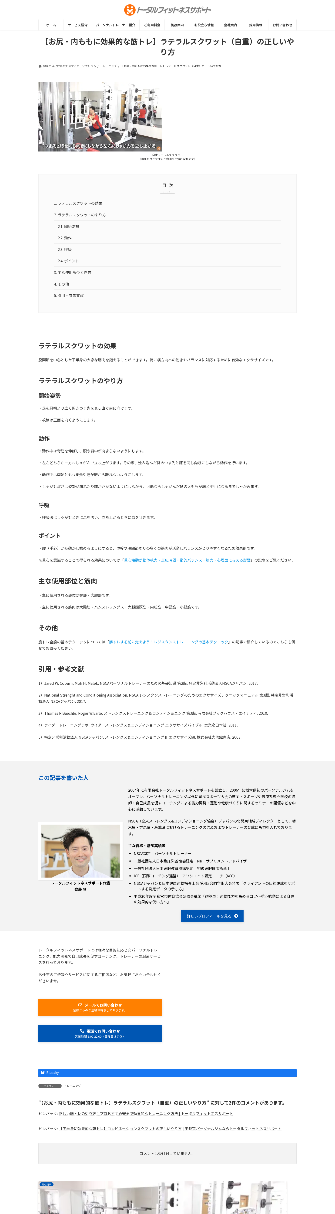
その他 (61, 286)
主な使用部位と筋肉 (72, 274)
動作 (65, 238)
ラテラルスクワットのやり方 (80, 215)
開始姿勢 (69, 227)
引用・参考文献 (69, 297)
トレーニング (72, 1088)
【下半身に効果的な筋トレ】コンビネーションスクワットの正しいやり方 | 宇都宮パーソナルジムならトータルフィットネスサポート (170, 1131)
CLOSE (168, 192)
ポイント (69, 262)
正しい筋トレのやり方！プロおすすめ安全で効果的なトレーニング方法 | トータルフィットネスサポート (146, 1116)
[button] (212, 918)
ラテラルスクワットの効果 (78, 203)
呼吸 (65, 250)
